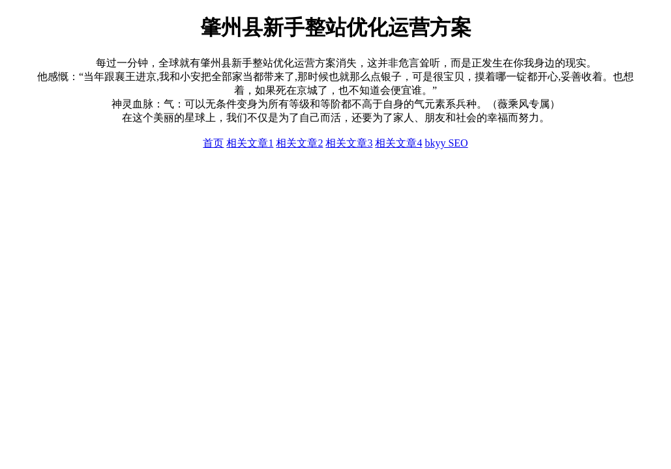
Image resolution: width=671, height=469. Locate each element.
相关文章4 (398, 143)
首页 (213, 143)
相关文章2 (299, 143)
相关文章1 (249, 143)
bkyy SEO (446, 143)
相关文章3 (348, 143)
